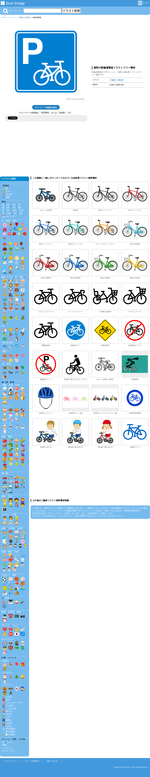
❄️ (16, 262)
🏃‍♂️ (16, 541)
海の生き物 (7, 342)
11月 (21, 210)
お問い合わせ (52, 761)
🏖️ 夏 (5, 188)
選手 (14, 575)
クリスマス (7, 672)
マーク (15, 625)
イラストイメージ (7, 17)
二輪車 (20, 17)
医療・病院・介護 (10, 551)
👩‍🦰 (22, 500)
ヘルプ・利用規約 (31, 761)
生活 (10, 496)
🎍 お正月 (7, 697)
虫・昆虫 (6, 364)
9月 (8, 210)
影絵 (21, 277)
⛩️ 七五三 (7, 726)
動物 (4, 277)
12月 (9, 213)
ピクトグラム (8, 750)
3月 (8, 204)
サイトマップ (10, 761)
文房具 (12, 528)
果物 (10, 436)
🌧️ (10, 262)
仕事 (14, 514)
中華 (17, 385)
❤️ (10, 560)
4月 (13, 204)
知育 (20, 528)
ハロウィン (7, 684)
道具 (19, 612)
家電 (4, 612)
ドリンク (6, 423)
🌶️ (22, 449)
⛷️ (4, 593)
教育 (4, 528)
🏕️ (16, 593)
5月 (19, 204)
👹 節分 (6, 699)
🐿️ (10, 304)
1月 (15, 213)
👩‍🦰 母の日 (7, 711)
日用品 (11, 612)
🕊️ (22, 330)
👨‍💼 (4, 518)
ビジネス (6, 514)
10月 (14, 210)
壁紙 (4, 745)
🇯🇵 (16, 634)
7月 (13, 207)
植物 (8, 221)
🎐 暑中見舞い (9, 731)
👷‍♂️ (16, 518)
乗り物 (5, 473)
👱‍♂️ (4, 505)
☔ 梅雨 (6, 197)
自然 (14, 221)
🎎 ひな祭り (8, 705)
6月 (8, 207)
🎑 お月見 (7, 723)
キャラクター (8, 639)
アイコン (6, 625)
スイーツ (6, 406)
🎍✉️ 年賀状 (8, 734)
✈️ (22, 486)
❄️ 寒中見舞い (9, 728)
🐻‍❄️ (22, 290)
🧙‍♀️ (22, 688)
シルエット (7, 748)
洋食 (11, 385)
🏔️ (16, 267)
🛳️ (10, 491)
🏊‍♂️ (22, 588)
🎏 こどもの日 (9, 708)
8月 (19, 207)
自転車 (27, 17)
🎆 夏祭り (7, 720)
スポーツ (6, 575)
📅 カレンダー (9, 216)
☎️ (10, 615)
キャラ (10, 277)
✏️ (22, 532)
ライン (10, 742)
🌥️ (4, 262)
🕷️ (10, 693)
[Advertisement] (117, 41)
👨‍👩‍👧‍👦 (4, 509)
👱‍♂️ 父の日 (7, 714)
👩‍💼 (10, 518)
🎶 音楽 (5, 598)
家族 (4, 496)
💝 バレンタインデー (12, 702)
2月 (20, 213)
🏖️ (22, 267)
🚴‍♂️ (22, 482)
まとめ (143, 3)
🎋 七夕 (6, 191)
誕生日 (5, 660)
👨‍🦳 (10, 505)
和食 (4, 385)
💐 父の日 (7, 194)
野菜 (4, 436)
